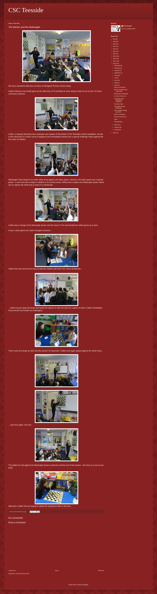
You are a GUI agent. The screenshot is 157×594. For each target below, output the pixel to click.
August (116, 75)
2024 (114, 44)
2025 (114, 41)
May (115, 82)
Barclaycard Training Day (121, 93)
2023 (114, 46)
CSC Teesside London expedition (82, 134)
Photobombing (118, 121)
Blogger (86, 584)
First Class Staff (118, 104)
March (116, 124)
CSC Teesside (25, 10)
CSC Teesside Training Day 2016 (120, 111)
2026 (114, 39)
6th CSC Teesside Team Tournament (120, 90)
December (117, 65)
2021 (114, 51)
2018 (114, 58)
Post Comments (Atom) (22, 573)
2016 (114, 63)
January (116, 129)
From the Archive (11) (120, 96)
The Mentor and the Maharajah (119, 107)
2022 (114, 49)
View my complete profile (128, 28)
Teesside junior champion (34, 134)
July (115, 78)
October (116, 70)
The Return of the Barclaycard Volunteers (119, 100)
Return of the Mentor (120, 87)
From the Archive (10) (120, 117)
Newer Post (12, 570)
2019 (114, 56)
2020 (114, 53)
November (117, 68)
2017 (114, 61)
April (115, 85)
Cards (115, 119)
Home (57, 570)
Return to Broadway (119, 114)
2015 (114, 133)
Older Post (101, 570)
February (117, 127)
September (117, 73)
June (115, 80)
